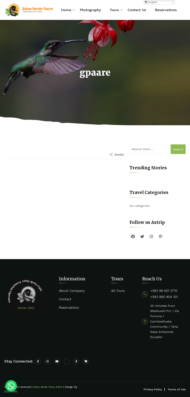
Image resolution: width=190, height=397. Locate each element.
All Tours (118, 291)
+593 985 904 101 (164, 297)
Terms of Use (177, 389)
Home (66, 10)
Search (178, 149)
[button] (11, 386)
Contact (65, 299)
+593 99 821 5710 (163, 291)
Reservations (166, 10)
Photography (90, 10)
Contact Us (137, 10)
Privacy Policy (153, 389)
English (151, 2)
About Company (72, 291)
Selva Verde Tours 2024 (47, 387)
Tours (114, 10)
